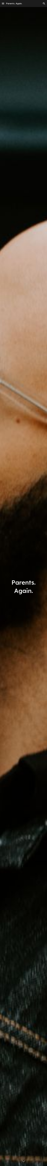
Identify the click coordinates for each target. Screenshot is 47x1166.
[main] (23, 586)
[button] (3, 3)
